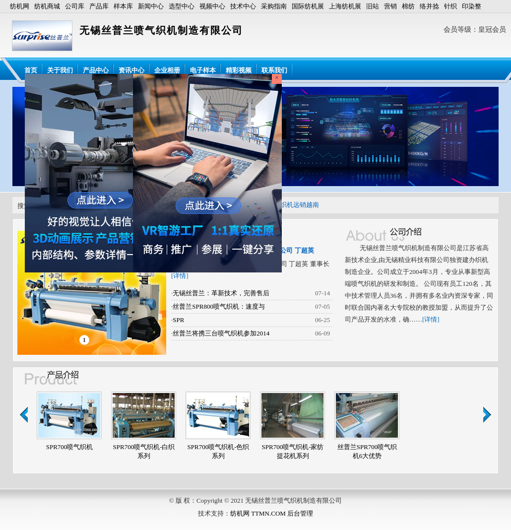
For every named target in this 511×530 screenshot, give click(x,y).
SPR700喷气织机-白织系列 (144, 451)
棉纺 (408, 6)
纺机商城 (47, 6)
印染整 (471, 6)
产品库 (99, 6)
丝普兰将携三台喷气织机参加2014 (221, 333)
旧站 (372, 6)
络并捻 (429, 6)
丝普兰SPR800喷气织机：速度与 (219, 306)
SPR (178, 320)
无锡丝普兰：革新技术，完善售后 (221, 293)
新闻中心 (151, 6)
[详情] (180, 275)
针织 (450, 6)
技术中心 (243, 6)
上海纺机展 (345, 6)
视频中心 (212, 6)
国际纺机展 (308, 6)
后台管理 (300, 513)
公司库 (74, 6)
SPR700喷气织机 (69, 447)
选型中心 (181, 6)
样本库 (123, 6)
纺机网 (19, 6)
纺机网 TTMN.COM (258, 513)
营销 (390, 6)
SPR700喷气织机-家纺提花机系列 (293, 451)
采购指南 (274, 6)
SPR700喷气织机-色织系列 (219, 451)
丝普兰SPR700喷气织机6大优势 (367, 451)
